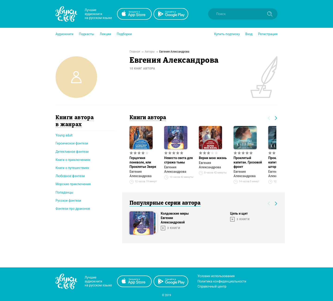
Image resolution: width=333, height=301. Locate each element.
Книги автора (148, 118)
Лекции (105, 34)
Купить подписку (227, 34)
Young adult (64, 135)
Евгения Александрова (140, 174)
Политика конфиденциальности (221, 281)
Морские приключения (73, 184)
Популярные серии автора (165, 203)
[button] (64, 34)
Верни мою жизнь (213, 158)
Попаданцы (64, 192)
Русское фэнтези (68, 200)
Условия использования (216, 276)
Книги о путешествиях (72, 168)
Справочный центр (211, 286)
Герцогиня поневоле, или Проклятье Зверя (143, 162)
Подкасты (86, 34)
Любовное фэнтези (70, 176)
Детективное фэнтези (72, 152)
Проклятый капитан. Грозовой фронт (248, 162)
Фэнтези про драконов (73, 208)
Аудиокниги (64, 34)
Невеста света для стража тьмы (178, 160)
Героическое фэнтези (72, 143)
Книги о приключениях (73, 160)
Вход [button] (249, 34)
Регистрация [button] (268, 34)
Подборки (124, 34)
